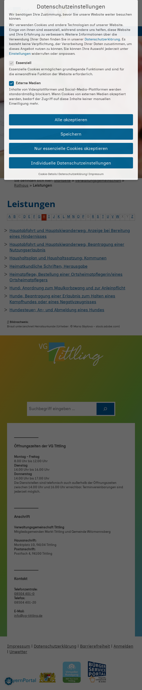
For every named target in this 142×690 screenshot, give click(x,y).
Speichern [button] (71, 134)
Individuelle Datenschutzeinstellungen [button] (71, 163)
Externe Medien (27, 83)
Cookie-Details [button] (47, 174)
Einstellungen (20, 54)
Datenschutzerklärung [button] (73, 174)
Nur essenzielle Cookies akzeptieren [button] (71, 148)
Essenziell (22, 63)
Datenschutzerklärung (102, 39)
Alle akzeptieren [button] (71, 119)
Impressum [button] (96, 174)
